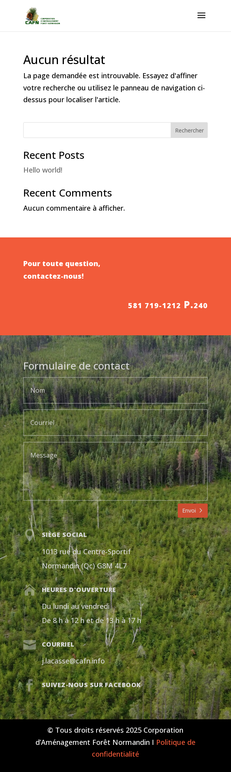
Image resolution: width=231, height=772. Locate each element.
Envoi (189, 510)
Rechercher (189, 130)
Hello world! (42, 170)
